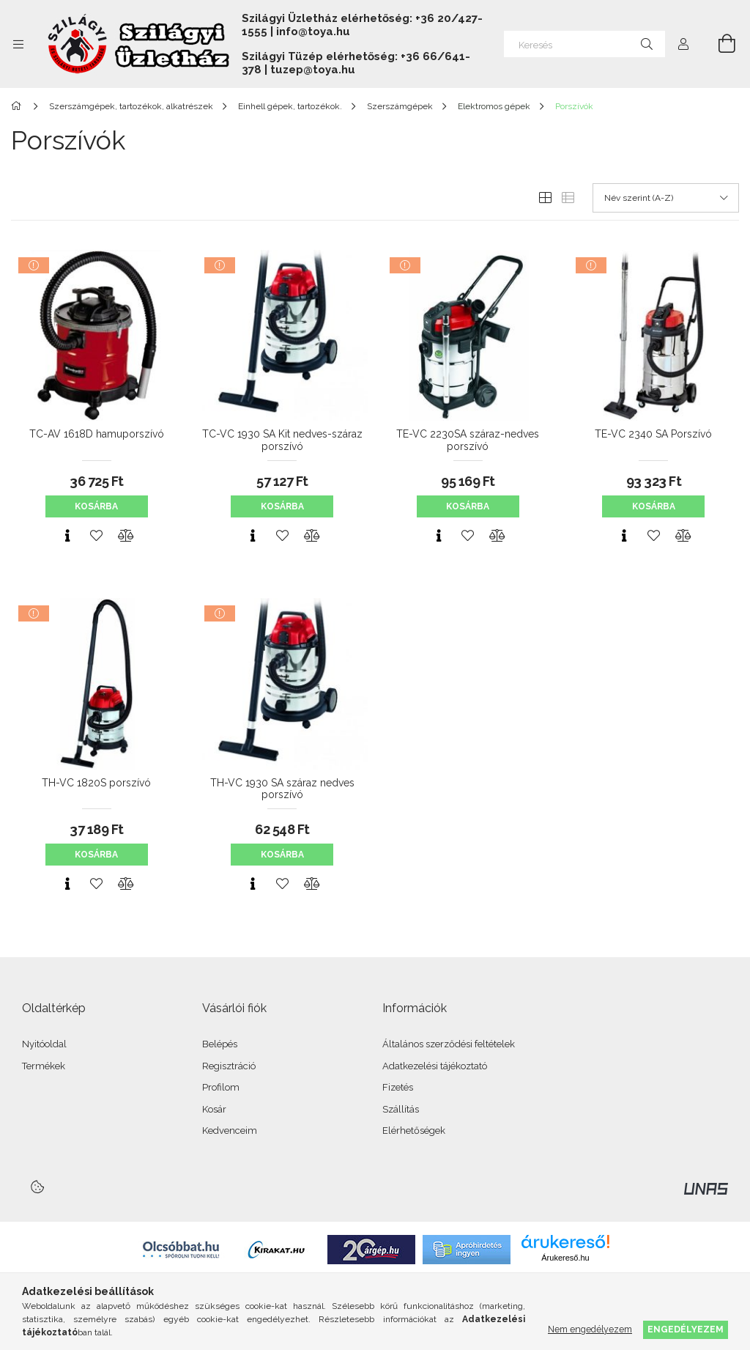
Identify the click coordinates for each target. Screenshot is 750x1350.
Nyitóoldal (44, 1044)
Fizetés (397, 1087)
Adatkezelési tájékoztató (434, 1066)
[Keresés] (584, 44)
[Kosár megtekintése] (718, 44)
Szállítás (400, 1109)
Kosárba (96, 506)
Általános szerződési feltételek (448, 1044)
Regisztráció (229, 1066)
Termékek (43, 1066)
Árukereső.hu (565, 1257)
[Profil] (683, 44)
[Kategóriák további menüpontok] (18, 44)
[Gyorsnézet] (67, 536)
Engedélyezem (685, 1329)
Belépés (219, 1044)
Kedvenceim (229, 1130)
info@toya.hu (313, 31)
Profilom (221, 1087)
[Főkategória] (18, 106)
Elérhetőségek (413, 1130)
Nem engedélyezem (590, 1329)
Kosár (214, 1109)
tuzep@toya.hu (312, 69)
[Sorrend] (666, 198)
